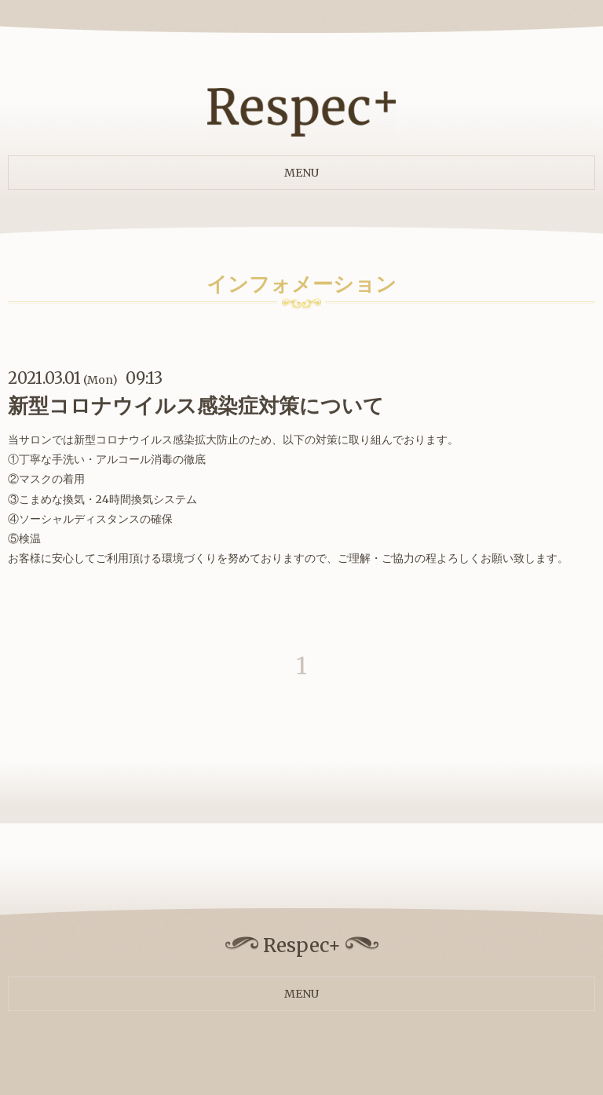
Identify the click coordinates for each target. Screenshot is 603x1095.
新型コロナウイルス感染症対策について (196, 405)
